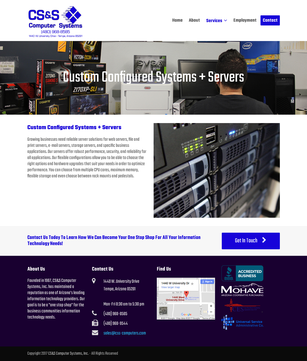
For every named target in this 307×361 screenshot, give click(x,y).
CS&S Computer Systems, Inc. (68, 353)
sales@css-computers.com (125, 333)
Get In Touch (251, 240)
